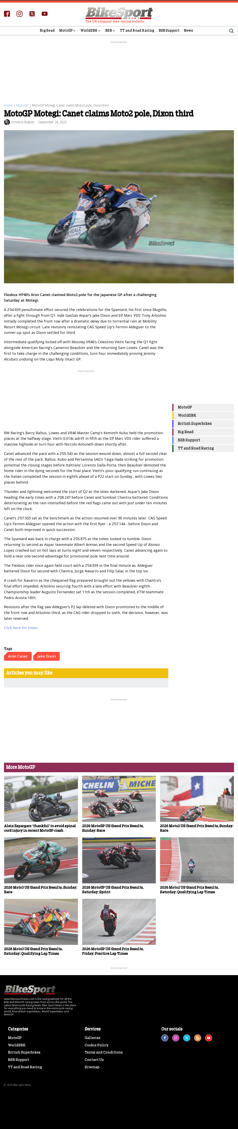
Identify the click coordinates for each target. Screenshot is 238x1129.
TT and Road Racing (137, 30)
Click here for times (21, 627)
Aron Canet (18, 656)
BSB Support (169, 30)
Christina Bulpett (22, 122)
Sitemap (92, 1067)
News (188, 30)
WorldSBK (90, 30)
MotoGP (67, 30)
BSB (110, 30)
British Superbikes (195, 424)
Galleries (92, 1038)
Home (8, 105)
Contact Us (94, 1060)
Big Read (47, 30)
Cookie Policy (97, 1045)
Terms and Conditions (104, 1052)
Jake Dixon (46, 656)
